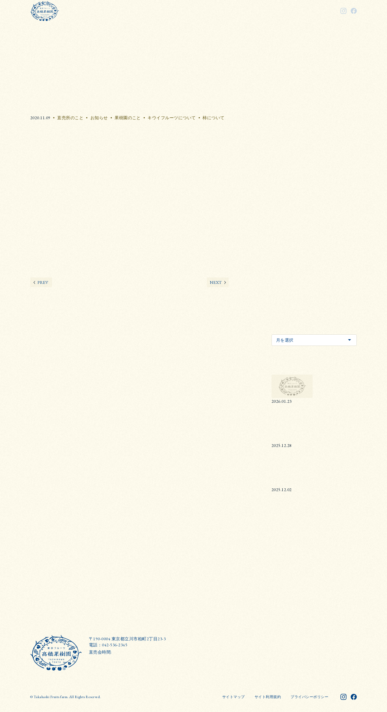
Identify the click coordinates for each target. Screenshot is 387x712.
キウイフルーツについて (172, 117)
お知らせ (99, 117)
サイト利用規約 (268, 696)
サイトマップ (233, 696)
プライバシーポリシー (309, 696)
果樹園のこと (128, 117)
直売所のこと (70, 117)
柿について (213, 117)
